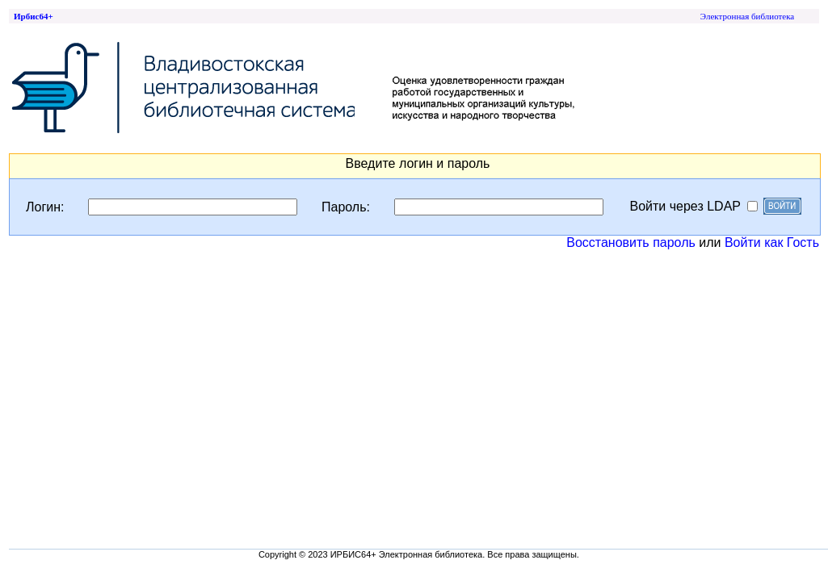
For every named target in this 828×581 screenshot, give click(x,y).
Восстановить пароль (631, 242)
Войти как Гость (772, 242)
